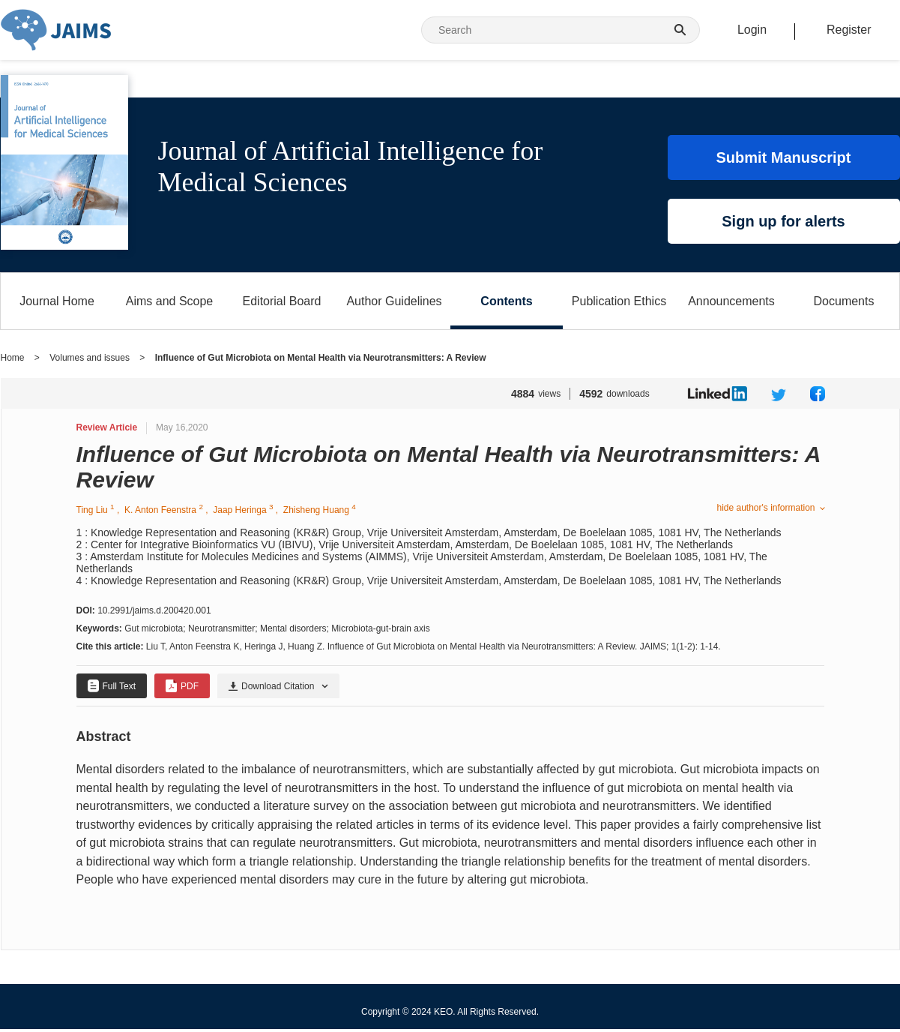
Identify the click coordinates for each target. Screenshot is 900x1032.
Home (13, 357)
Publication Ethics (619, 301)
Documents (844, 301)
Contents (506, 301)
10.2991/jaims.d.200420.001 (154, 610)
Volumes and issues (89, 357)
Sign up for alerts (783, 221)
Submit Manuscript (783, 157)
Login (752, 29)
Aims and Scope (170, 301)
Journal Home (56, 301)
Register (849, 29)
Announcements (731, 301)
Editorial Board (282, 301)
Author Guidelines (393, 301)
